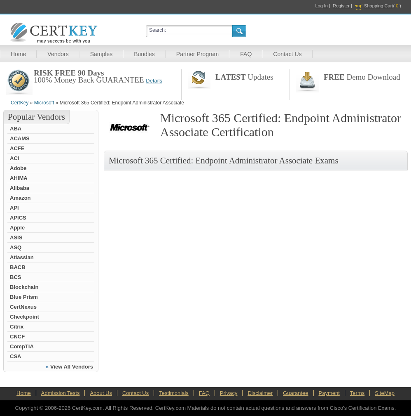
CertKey (19, 103)
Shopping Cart (378, 5)
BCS (15, 277)
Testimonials (174, 393)
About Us (101, 393)
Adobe (18, 168)
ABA (15, 128)
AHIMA (19, 178)
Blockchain (24, 287)
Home (18, 54)
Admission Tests (60, 393)
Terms (357, 393)
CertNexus (23, 307)
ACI (14, 158)
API (14, 208)
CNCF (17, 336)
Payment (329, 393)
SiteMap (385, 393)
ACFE (17, 148)
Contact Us (287, 54)
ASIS (16, 237)
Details (154, 81)
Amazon (20, 198)
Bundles (144, 54)
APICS (18, 218)
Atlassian (22, 257)
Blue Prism (24, 297)
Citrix (16, 327)
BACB (18, 267)
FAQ (246, 54)
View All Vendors (71, 367)
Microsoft (44, 103)
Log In (321, 5)
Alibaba (19, 188)
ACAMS (20, 138)
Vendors (57, 54)
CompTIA (22, 346)
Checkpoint (24, 317)
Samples (101, 54)
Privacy (229, 393)
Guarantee (295, 393)
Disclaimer (260, 393)
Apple (17, 228)
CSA (15, 356)
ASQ (15, 247)
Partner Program (197, 54)
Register (341, 5)
